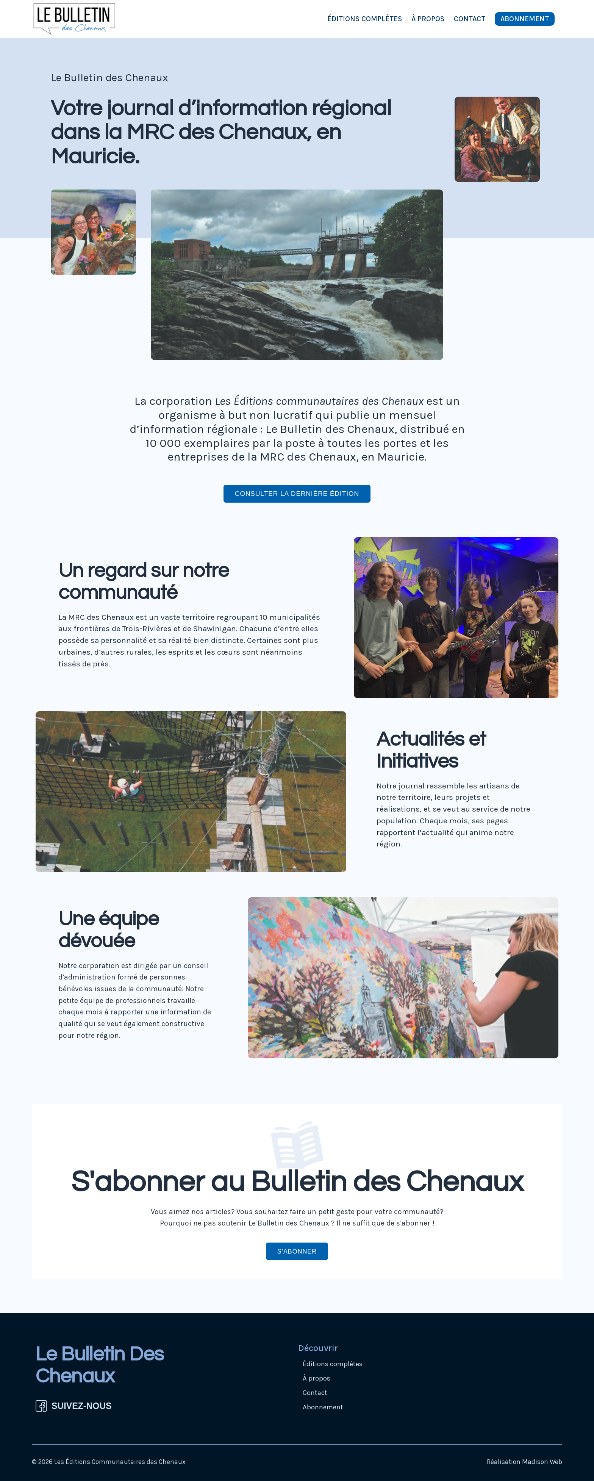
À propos (427, 18)
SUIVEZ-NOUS (82, 1406)
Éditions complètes (364, 18)
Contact (469, 18)
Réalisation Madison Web (524, 1462)
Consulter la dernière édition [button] (297, 493)
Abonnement (524, 18)
